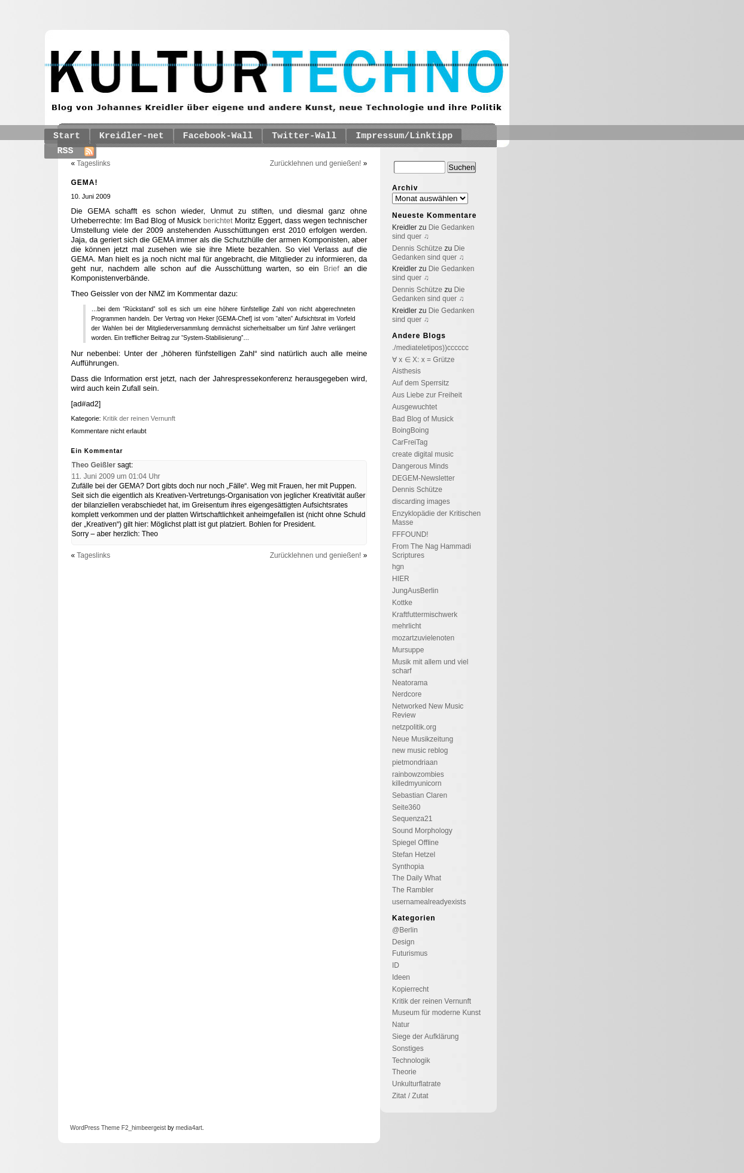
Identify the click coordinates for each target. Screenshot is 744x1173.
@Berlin (405, 930)
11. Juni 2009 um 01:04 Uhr (116, 476)
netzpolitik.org (414, 727)
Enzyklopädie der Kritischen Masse (436, 518)
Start (66, 136)
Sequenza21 (412, 819)
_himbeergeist (147, 1128)
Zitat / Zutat (410, 1096)
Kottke (402, 602)
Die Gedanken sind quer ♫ (428, 253)
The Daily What (416, 878)
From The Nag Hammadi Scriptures (431, 551)
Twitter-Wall (304, 136)
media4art (188, 1128)
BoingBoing (410, 430)
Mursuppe (408, 650)
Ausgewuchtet (414, 407)
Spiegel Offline (415, 842)
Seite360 (406, 807)
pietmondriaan (415, 762)
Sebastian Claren (419, 795)
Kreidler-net (131, 136)
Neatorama (409, 683)
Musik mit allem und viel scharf (430, 666)
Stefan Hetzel (413, 854)
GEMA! (84, 182)
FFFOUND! (410, 534)
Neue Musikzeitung (422, 739)
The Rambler (412, 890)
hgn (398, 567)
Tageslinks (93, 163)
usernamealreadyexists (429, 902)
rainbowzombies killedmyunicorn (418, 779)
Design (403, 942)
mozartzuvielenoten (423, 638)
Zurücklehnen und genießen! (316, 163)
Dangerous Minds (420, 466)
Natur (400, 1024)
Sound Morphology (422, 830)
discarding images (421, 501)
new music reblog (420, 750)
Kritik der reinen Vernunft (139, 418)
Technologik (411, 1060)
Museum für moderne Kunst (436, 1012)
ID (395, 965)
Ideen (401, 977)
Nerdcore (406, 694)
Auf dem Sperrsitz (420, 383)
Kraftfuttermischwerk (424, 614)
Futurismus (409, 953)
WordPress (84, 1128)
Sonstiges (408, 1048)
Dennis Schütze (417, 248)
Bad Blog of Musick (423, 419)
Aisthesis (406, 371)
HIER (400, 579)
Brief (331, 268)
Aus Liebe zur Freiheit (427, 395)
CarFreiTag (409, 442)
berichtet (217, 220)
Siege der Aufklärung (425, 1036)
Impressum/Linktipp (404, 136)
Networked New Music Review (427, 710)
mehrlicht (406, 626)
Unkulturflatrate (416, 1084)
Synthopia (408, 866)
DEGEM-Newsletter (423, 478)
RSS (65, 151)
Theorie (404, 1072)
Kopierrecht (410, 989)
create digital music (423, 454)
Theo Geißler (94, 465)
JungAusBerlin (415, 590)
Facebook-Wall (218, 136)
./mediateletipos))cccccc (430, 348)
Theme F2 (113, 1128)
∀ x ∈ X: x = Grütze (423, 359)
